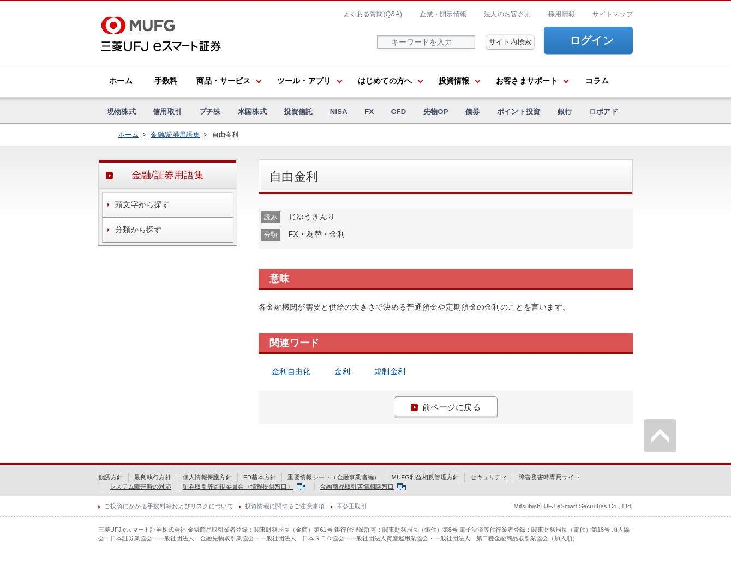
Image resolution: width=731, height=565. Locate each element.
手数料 (166, 80)
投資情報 (454, 80)
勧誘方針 (110, 477)
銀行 (565, 111)
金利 (342, 371)
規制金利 (389, 371)
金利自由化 (291, 371)
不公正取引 (352, 506)
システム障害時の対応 (140, 486)
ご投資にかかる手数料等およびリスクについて (168, 506)
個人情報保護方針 (207, 477)
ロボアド (603, 111)
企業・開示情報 (443, 14)
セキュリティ (488, 477)
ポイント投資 (519, 111)
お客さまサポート (527, 80)
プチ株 (210, 111)
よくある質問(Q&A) (372, 14)
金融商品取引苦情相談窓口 (363, 486)
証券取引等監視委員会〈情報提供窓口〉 (244, 486)
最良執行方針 (152, 477)
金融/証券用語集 (175, 135)
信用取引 (167, 111)
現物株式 (121, 111)
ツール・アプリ (304, 80)
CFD (398, 111)
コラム (597, 80)
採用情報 (561, 14)
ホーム (121, 80)
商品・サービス (223, 80)
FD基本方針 (259, 477)
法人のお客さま (507, 14)
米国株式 (252, 111)
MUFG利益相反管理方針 (425, 477)
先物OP (435, 111)
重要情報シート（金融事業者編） (333, 477)
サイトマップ (612, 14)
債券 (472, 111)
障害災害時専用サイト (549, 477)
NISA (338, 111)
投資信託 (298, 111)
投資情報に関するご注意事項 (285, 506)
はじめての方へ (385, 80)
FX (369, 111)
